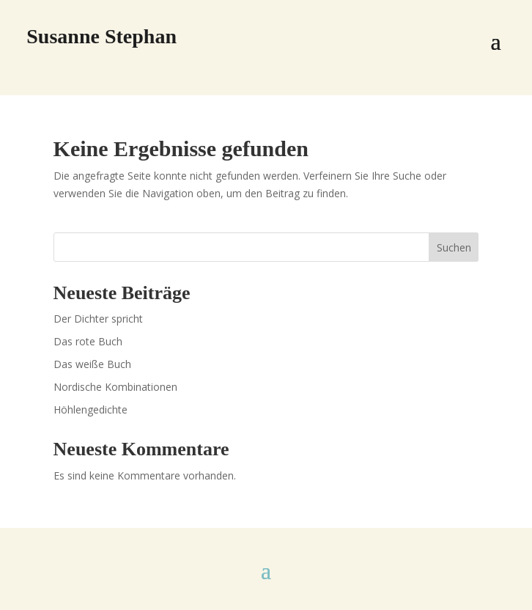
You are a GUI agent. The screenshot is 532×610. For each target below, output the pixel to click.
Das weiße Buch (92, 364)
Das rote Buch (87, 341)
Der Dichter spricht (98, 319)
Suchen (454, 247)
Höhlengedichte (90, 409)
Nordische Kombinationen (115, 387)
